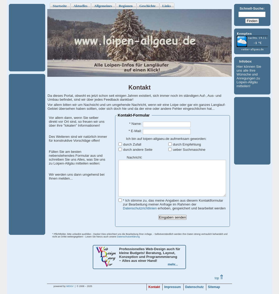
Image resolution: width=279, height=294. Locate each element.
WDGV (70, 286)
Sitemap (214, 287)
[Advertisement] (27, 37)
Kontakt (154, 287)
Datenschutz (194, 287)
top (219, 278)
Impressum (172, 287)
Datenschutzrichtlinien (140, 208)
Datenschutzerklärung (128, 236)
